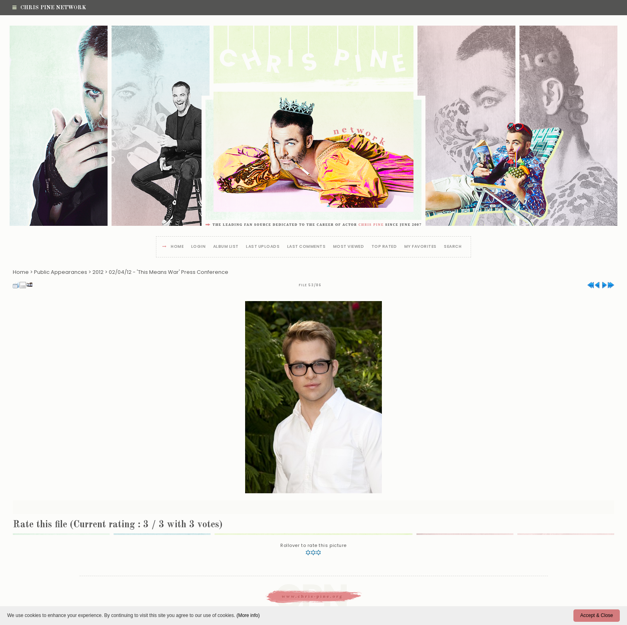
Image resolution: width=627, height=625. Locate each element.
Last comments (306, 246)
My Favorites (420, 246)
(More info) (248, 615)
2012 (98, 272)
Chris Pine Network (49, 7)
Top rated (384, 246)
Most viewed (348, 246)
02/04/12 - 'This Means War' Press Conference (168, 272)
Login (198, 246)
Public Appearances (60, 272)
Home (177, 246)
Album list (226, 246)
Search (452, 246)
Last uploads (263, 246)
